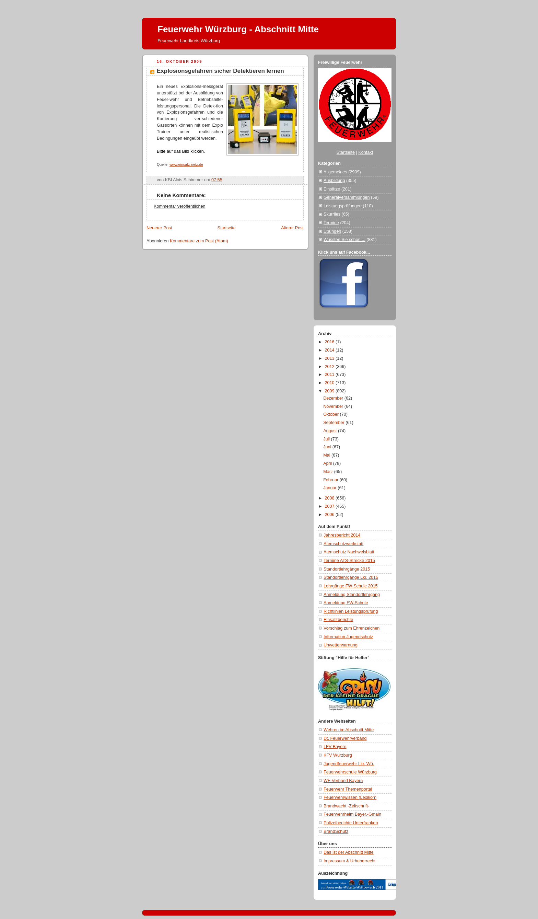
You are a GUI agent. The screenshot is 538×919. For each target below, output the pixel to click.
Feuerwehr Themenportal (348, 789)
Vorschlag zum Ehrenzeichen (351, 628)
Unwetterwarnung (341, 645)
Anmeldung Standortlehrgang (352, 594)
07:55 (216, 179)
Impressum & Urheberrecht (349, 861)
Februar (331, 480)
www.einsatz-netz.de (186, 164)
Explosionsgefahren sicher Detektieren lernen (220, 71)
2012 (330, 366)
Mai (327, 455)
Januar (330, 487)
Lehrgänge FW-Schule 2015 (351, 586)
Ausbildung (334, 180)
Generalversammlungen (347, 197)
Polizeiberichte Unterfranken (351, 822)
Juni (327, 447)
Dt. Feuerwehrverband (345, 738)
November (333, 406)
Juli (327, 439)
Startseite (227, 228)
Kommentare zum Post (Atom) (199, 241)
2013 (330, 358)
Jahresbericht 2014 (342, 535)
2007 (330, 506)
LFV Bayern (335, 746)
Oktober (331, 414)
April (328, 463)
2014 (330, 350)
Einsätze (332, 189)
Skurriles (332, 214)
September (334, 422)
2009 (330, 391)
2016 (330, 342)
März (328, 471)
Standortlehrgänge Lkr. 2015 (351, 577)
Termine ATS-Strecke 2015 (349, 560)
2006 (330, 514)
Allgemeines (335, 172)
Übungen (332, 231)
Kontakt (365, 152)
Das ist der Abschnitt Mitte (349, 852)
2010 (330, 382)
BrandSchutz (336, 831)
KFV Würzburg (338, 755)
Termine (331, 222)
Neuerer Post (159, 228)
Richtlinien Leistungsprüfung (351, 611)
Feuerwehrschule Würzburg (350, 772)
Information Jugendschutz (348, 636)
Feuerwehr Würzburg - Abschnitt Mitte (238, 29)
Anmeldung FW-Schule (346, 602)
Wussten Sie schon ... (344, 239)
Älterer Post (292, 228)
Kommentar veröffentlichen (179, 206)
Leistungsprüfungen (343, 206)
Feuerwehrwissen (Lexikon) (350, 797)
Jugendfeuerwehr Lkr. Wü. (349, 763)
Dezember (333, 398)
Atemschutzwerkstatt (343, 543)
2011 (330, 374)
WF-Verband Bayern (343, 780)
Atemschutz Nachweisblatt (349, 552)
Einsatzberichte (338, 619)
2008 (330, 498)
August (330, 430)
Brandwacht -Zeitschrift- (346, 806)
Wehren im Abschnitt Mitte (349, 729)
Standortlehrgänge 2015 (347, 569)
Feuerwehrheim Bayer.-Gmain (352, 814)
